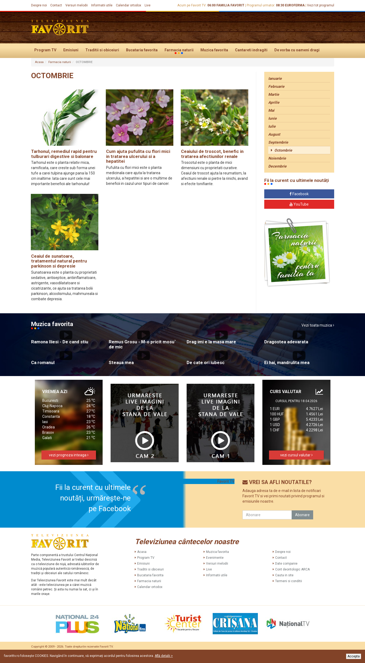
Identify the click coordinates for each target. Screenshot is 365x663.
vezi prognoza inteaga (69, 455)
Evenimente (215, 558)
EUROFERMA (295, 5)
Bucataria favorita (142, 50)
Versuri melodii (76, 5)
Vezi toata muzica (317, 325)
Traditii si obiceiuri (102, 50)
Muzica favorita (214, 50)
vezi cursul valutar (296, 455)
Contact (56, 5)
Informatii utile (101, 5)
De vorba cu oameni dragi (297, 50)
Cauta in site (284, 575)
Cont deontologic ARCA (292, 569)
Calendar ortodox (128, 5)
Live (147, 5)
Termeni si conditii (288, 581)
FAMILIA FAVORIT (230, 5)
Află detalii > (164, 656)
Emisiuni (70, 50)
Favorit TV (225, 481)
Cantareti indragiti (251, 50)
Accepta (353, 656)
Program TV (45, 50)
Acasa (39, 62)
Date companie (286, 563)
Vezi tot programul (320, 5)
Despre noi (39, 5)
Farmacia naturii (179, 50)
